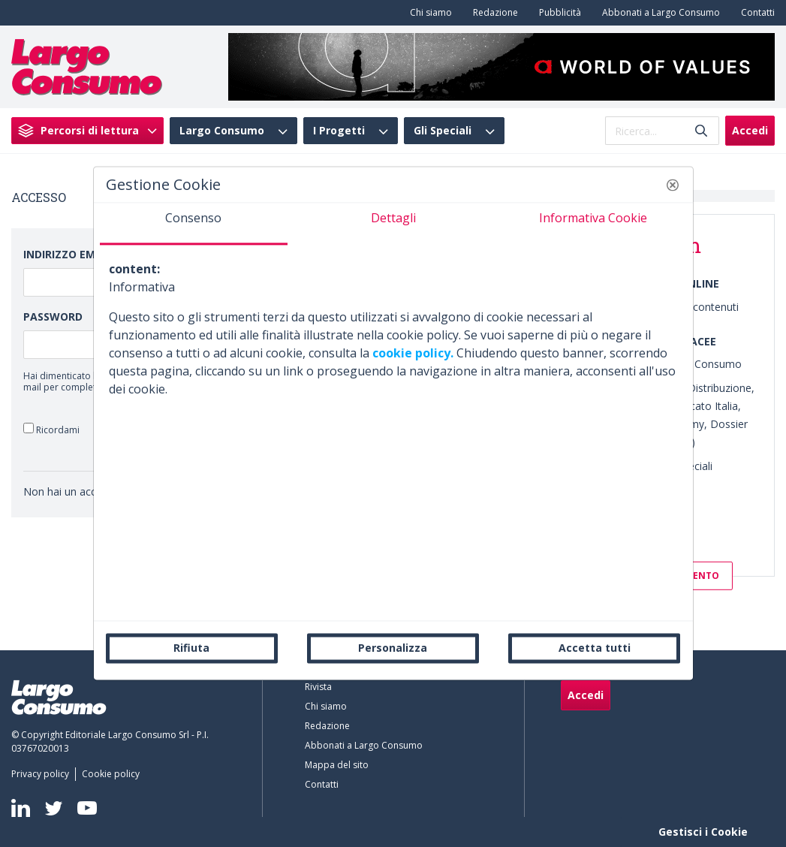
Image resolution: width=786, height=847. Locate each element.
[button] (673, 185)
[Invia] (701, 131)
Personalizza (392, 648)
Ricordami (51, 429)
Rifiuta (191, 648)
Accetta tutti (595, 648)
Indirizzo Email (67, 254)
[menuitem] (428, 13)
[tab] (194, 224)
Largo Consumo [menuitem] (221, 130)
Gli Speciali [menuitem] (442, 130)
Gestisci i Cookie (703, 831)
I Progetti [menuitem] (339, 130)
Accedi (750, 130)
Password (53, 316)
